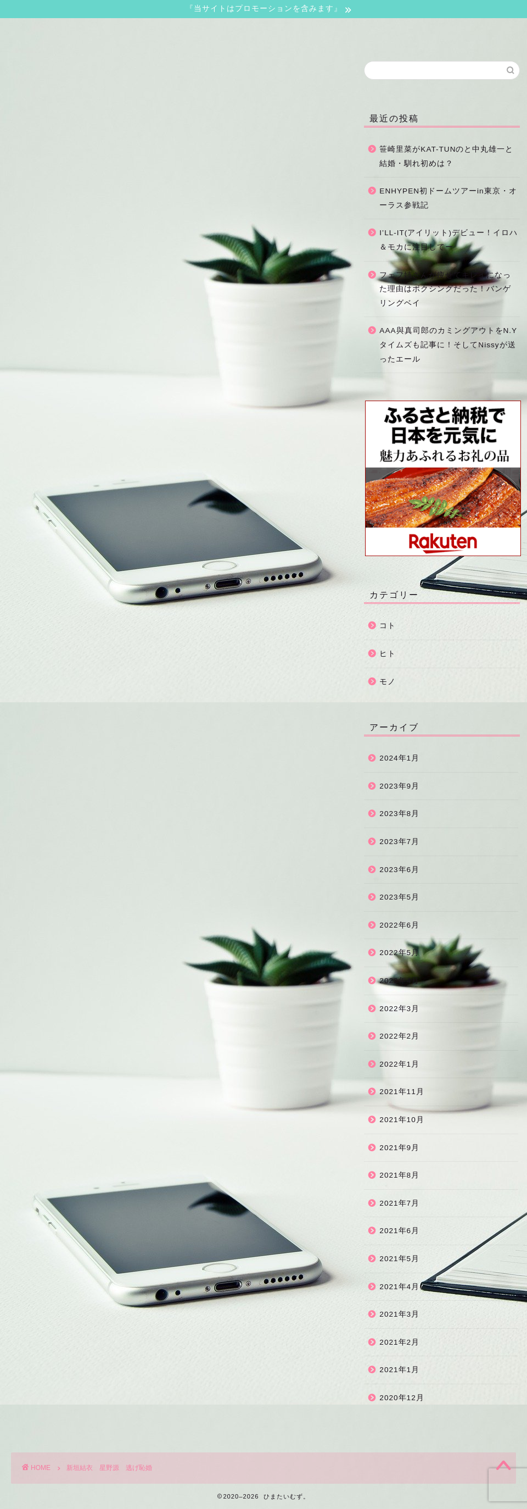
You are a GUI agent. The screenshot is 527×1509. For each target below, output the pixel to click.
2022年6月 (399, 925)
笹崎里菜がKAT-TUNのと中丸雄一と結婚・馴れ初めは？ (446, 156)
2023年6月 (399, 870)
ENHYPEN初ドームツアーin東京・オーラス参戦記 (448, 198)
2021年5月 (399, 1259)
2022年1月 (399, 1064)
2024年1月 (399, 758)
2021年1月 (399, 1370)
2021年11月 (401, 1092)
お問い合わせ (171, 31)
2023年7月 (399, 841)
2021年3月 (399, 1314)
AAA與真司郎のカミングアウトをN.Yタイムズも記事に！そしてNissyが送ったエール (448, 344)
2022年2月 (399, 1036)
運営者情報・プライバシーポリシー (386, 35)
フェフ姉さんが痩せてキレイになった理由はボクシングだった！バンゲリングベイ (445, 289)
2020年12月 (401, 1398)
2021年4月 (399, 1287)
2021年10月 (401, 1120)
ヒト (387, 654)
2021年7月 (399, 1203)
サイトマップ (278, 31)
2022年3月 (399, 1009)
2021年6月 (399, 1231)
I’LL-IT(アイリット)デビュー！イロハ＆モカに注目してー (448, 240)
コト (387, 626)
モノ (387, 682)
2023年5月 (399, 897)
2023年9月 (399, 786)
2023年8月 (399, 813)
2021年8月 (399, 1175)
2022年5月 (399, 952)
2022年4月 (399, 981)
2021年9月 (399, 1148)
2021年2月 (399, 1342)
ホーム (64, 31)
